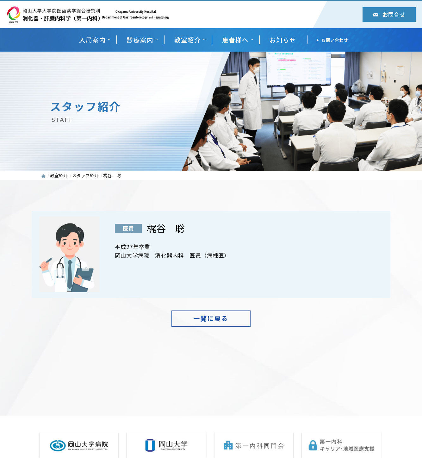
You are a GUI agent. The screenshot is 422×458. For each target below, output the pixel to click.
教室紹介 (187, 39)
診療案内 (140, 39)
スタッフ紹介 (85, 175)
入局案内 (92, 39)
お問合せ (389, 14)
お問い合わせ (334, 40)
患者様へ (235, 39)
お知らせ (283, 39)
